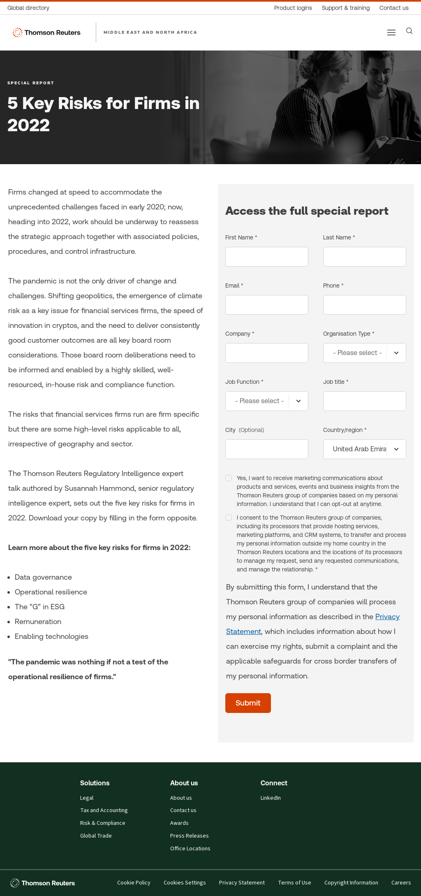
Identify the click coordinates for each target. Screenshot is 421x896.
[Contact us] (394, 8)
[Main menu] (391, 32)
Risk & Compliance (102, 823)
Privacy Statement (242, 883)
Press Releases (189, 836)
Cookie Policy (133, 883)
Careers (401, 883)
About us (181, 798)
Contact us (183, 810)
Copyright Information (351, 883)
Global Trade (96, 836)
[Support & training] (346, 8)
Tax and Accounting (104, 810)
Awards (179, 823)
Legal (86, 798)
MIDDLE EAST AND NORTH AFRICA (150, 32)
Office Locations (190, 848)
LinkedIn (271, 798)
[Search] (409, 31)
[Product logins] (293, 8)
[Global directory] (30, 8)
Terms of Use (294, 883)
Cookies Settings (185, 883)
